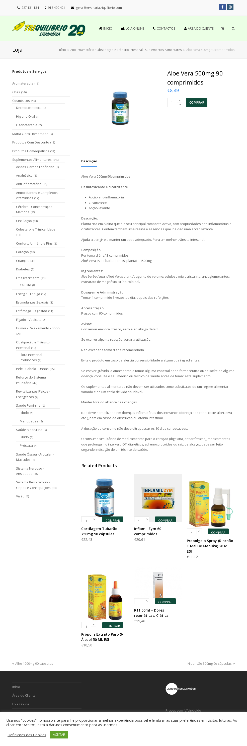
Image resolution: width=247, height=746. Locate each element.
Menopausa (29, 421)
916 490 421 (56, 8)
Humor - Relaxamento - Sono (38, 328)
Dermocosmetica (29, 107)
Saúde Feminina (28, 405)
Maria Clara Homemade (30, 133)
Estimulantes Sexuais (32, 302)
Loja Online (20, 704)
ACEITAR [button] (59, 734)
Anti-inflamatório (28, 184)
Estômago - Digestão (31, 311)
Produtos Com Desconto (30, 142)
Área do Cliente (24, 695)
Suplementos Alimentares (32, 159)
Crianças (22, 260)
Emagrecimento (28, 278)
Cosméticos (21, 100)
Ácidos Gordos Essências (35, 167)
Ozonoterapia (26, 125)
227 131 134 (30, 8)
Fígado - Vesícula (28, 319)
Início (62, 50)
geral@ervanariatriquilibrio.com (99, 8)
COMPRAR (196, 102)
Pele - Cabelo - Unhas (32, 368)
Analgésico (24, 175)
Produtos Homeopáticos (30, 151)
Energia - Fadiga (28, 293)
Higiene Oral (25, 116)
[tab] (89, 161)
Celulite (25, 285)
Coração (22, 252)
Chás (16, 92)
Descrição (89, 161)
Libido (24, 412)
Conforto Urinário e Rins (34, 243)
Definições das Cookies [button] (27, 734)
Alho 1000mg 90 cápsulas (32, 663)
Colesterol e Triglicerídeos (35, 229)
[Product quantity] (172, 102)
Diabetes (23, 269)
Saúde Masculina (29, 429)
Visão (20, 496)
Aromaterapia (22, 83)
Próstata (26, 445)
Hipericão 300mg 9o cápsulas (211, 663)
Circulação (24, 220)
